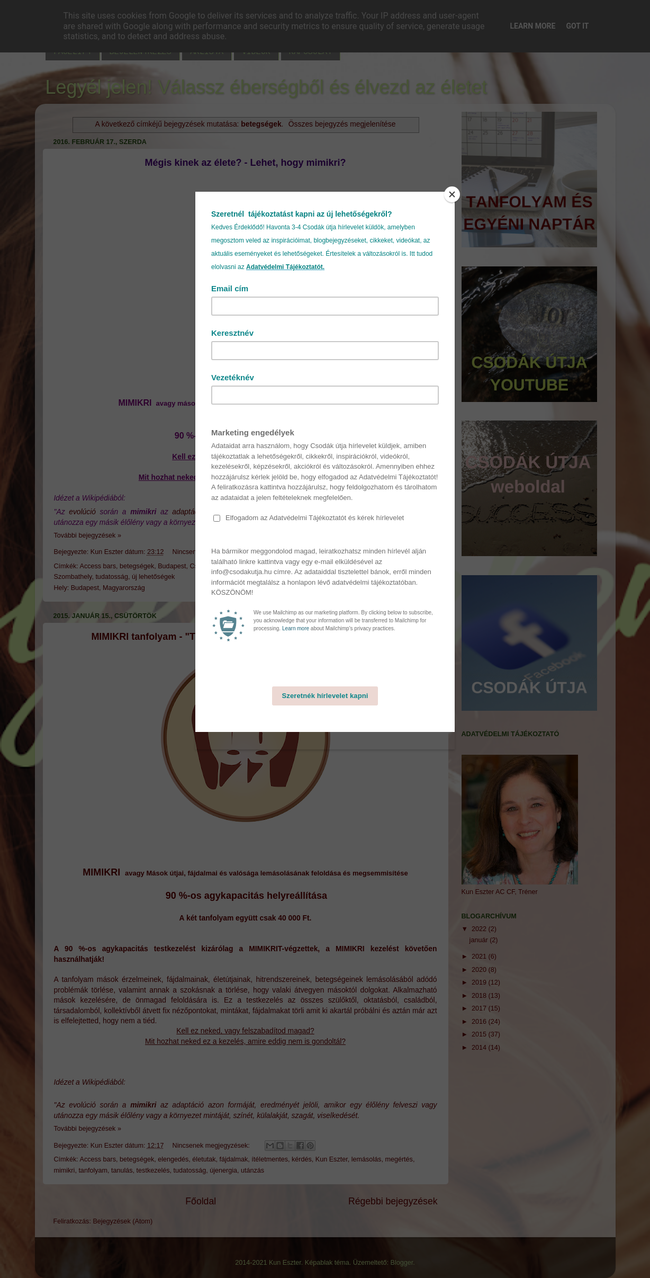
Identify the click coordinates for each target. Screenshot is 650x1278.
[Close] (452, 194)
